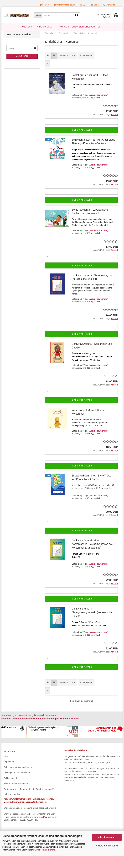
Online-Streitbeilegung (64, 5)
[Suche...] (38, 15)
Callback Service (11, 780)
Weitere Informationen (107, 845)
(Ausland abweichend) (98, 97)
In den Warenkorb (81, 132)
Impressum (9, 763)
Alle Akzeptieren (106, 837)
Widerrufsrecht (46, 27)
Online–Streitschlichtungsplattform (80, 27)
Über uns (27, 27)
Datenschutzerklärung (45, 850)
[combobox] (67, 57)
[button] (83, 4)
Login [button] (95, 5)
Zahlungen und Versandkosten (18, 769)
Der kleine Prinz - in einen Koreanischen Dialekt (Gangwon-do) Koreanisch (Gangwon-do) (92, 545)
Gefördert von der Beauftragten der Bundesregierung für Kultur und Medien (29, 793)
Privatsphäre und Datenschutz (17, 774)
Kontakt (44, 5)
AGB (6, 758)
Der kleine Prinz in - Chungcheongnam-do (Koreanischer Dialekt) (92, 614)
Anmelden (22, 58)
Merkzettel (109, 5)
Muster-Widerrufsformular (16, 785)
